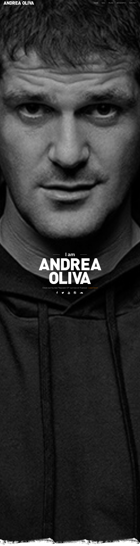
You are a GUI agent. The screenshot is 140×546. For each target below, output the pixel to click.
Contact (133, 3)
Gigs (103, 3)
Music (111, 3)
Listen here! (93, 287)
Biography (121, 3)
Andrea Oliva (18, 3)
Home (96, 3)
